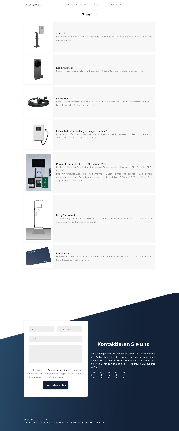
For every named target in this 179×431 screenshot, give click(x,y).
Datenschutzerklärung (59, 370)
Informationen (114, 5)
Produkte (96, 5)
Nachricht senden (56, 385)
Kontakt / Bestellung (76, 5)
